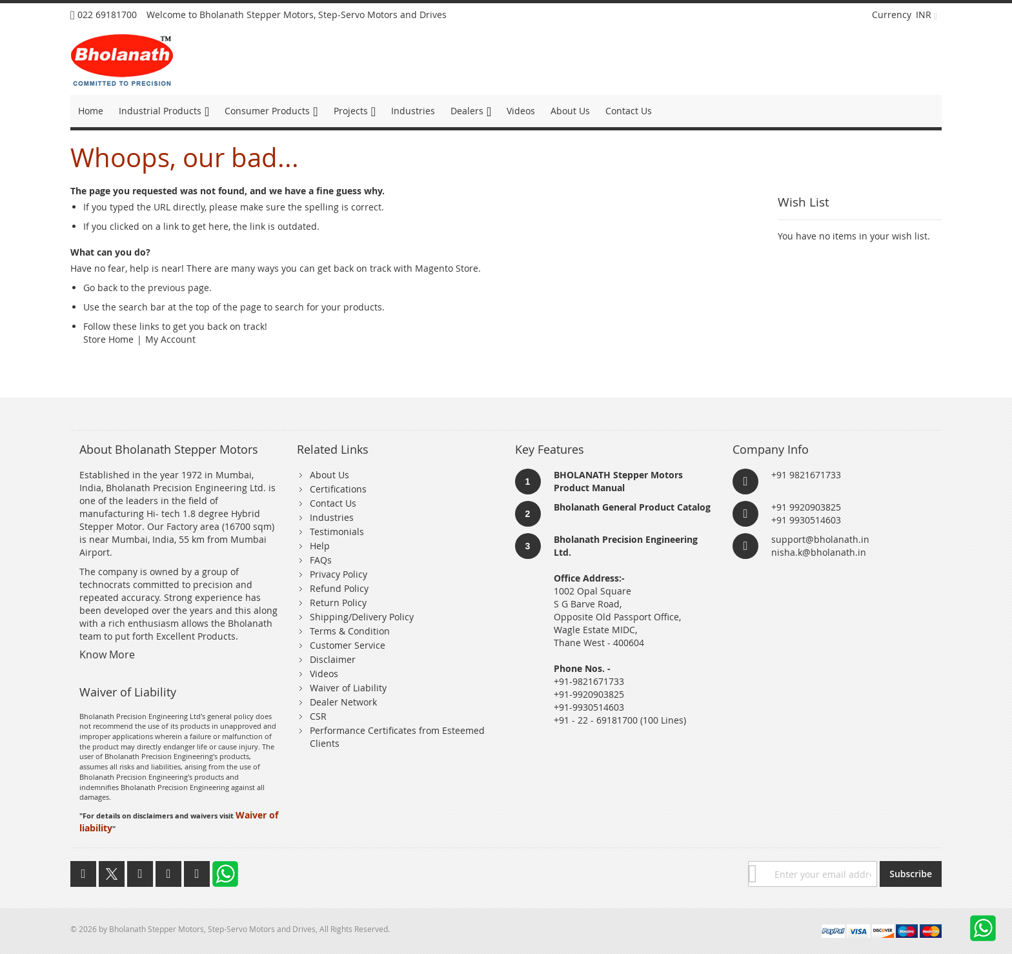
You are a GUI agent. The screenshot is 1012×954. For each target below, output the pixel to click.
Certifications (338, 489)
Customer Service (347, 645)
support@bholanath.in (820, 539)
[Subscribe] (911, 874)
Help (320, 546)
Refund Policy (339, 588)
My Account (170, 339)
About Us (329, 475)
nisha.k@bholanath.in (818, 552)
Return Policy (338, 602)
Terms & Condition (350, 631)
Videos (324, 673)
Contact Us (333, 503)
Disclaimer (333, 659)
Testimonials (337, 531)
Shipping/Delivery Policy (362, 617)
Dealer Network (343, 702)
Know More (107, 654)
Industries (332, 517)
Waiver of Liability (348, 688)
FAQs (321, 560)
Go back (100, 287)
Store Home (108, 339)
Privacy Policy (338, 574)
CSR (318, 716)
